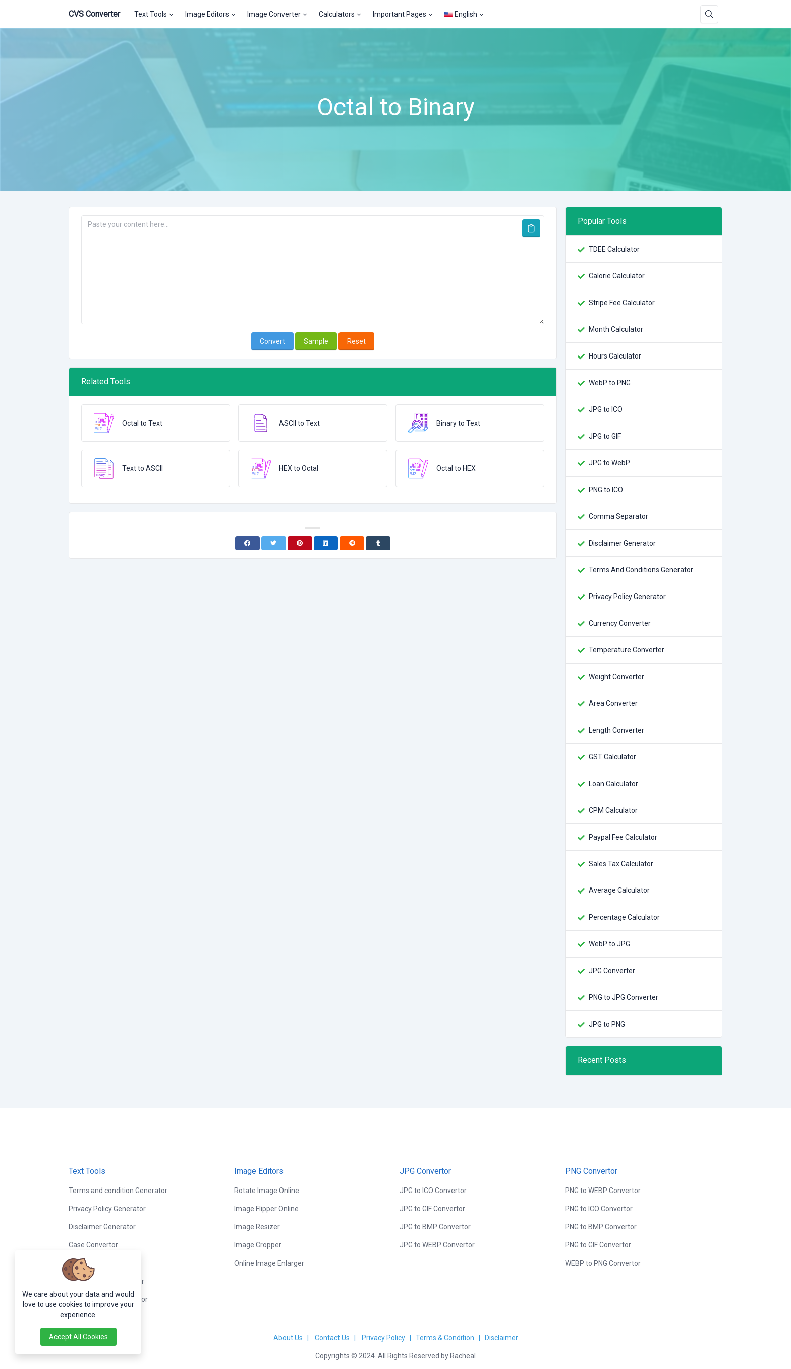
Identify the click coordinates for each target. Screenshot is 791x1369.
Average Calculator (619, 890)
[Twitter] (273, 543)
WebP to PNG (610, 383)
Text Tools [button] (150, 14)
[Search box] (709, 14)
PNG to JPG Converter (623, 997)
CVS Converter (94, 14)
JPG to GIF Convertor (432, 1209)
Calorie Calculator (617, 276)
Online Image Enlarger (269, 1263)
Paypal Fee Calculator (623, 837)
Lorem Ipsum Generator (106, 1281)
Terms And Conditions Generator (641, 570)
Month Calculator (616, 329)
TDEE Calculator (614, 249)
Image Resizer (257, 1227)
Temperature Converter (626, 650)
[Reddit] (352, 543)
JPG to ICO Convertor (433, 1190)
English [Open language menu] (460, 14)
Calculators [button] (337, 14)
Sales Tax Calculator (621, 864)
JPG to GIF (605, 436)
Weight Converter (616, 677)
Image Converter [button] (274, 14)
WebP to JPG (609, 944)
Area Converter (613, 703)
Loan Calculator (613, 784)
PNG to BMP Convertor (601, 1227)
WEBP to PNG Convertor (603, 1263)
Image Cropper (257, 1245)
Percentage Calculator (624, 917)
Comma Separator (618, 516)
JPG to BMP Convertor (435, 1227)
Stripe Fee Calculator (622, 303)
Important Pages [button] (399, 14)
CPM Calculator (613, 810)
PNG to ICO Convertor (599, 1209)
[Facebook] (247, 543)
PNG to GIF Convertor (598, 1245)
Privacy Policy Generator (627, 596)
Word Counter (90, 1263)
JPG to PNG (607, 1024)
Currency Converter (620, 623)
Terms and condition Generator (118, 1190)
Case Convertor (93, 1245)
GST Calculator (612, 757)
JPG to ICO (606, 409)
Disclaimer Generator (622, 543)
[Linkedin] (326, 543)
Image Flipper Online (266, 1209)
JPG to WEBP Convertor (437, 1245)
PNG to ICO (606, 490)
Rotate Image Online (266, 1190)
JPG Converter (612, 971)
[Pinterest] (300, 543)
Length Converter (616, 730)
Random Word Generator (108, 1299)
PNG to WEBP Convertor (603, 1190)
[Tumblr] (378, 543)
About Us (288, 1338)
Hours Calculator (615, 356)
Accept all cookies (78, 1337)
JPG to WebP (609, 463)
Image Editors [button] (207, 14)
